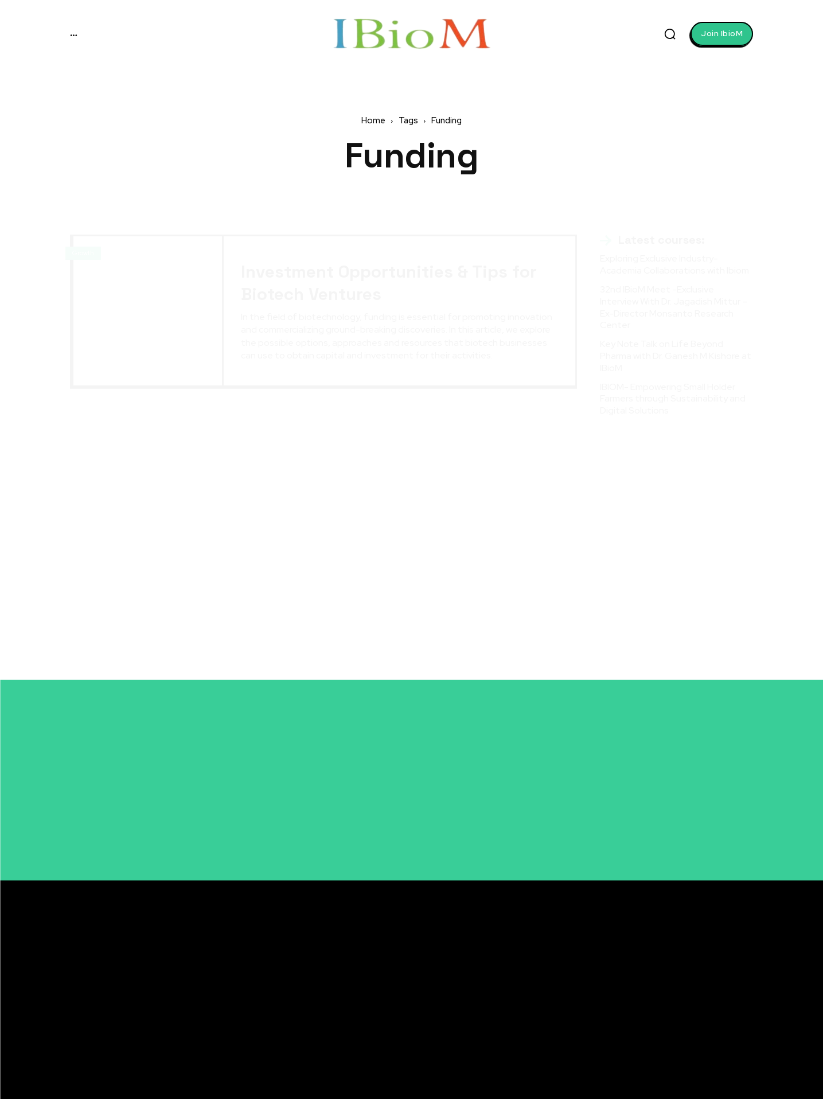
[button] (670, 34)
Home (373, 120)
